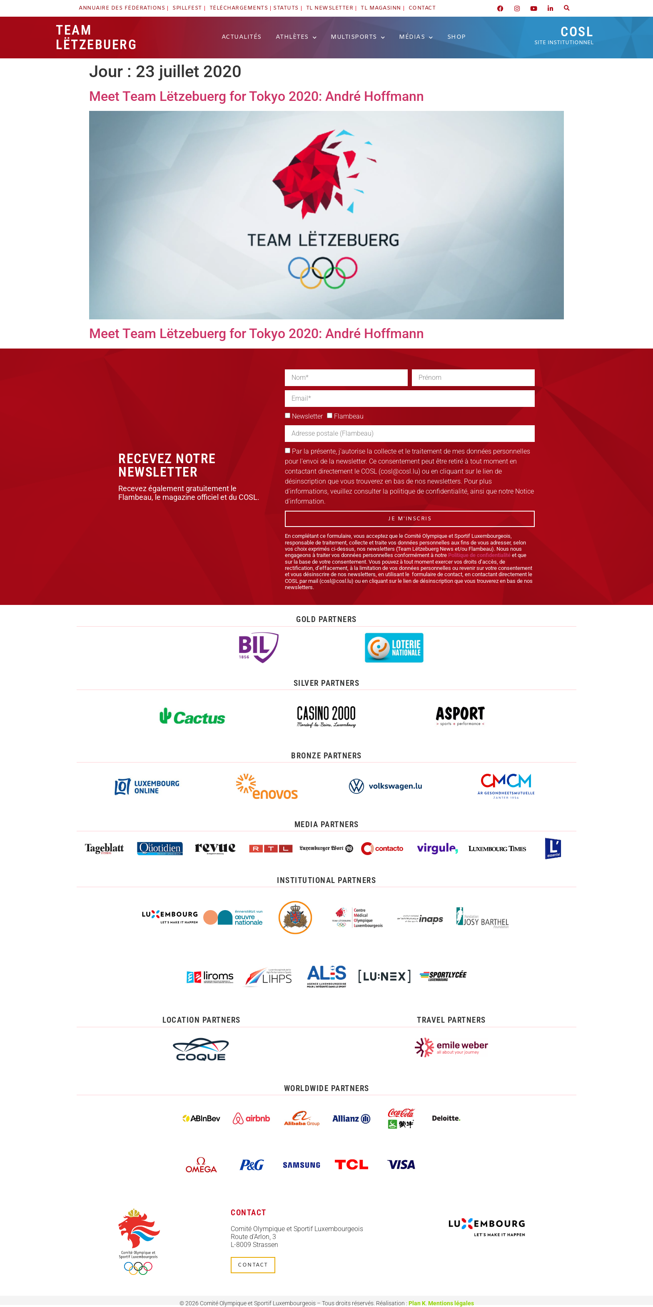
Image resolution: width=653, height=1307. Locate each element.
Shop (456, 37)
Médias (416, 37)
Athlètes (296, 37)
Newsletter (307, 416)
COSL (563, 35)
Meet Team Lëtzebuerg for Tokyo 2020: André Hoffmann (256, 96)
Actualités (242, 37)
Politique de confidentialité (479, 555)
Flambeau (349, 416)
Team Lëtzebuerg (96, 37)
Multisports (358, 37)
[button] (567, 8)
